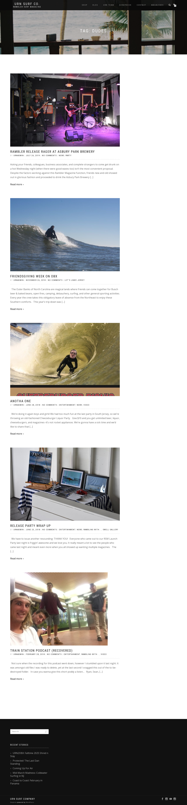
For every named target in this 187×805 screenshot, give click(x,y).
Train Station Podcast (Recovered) (41, 650)
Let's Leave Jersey (75, 280)
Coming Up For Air (23, 768)
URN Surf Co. (27, 4)
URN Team (108, 5)
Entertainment (67, 405)
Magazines (157, 5)
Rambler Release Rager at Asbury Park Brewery (52, 151)
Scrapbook (125, 5)
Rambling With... (93, 530)
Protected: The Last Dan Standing (24, 762)
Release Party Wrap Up (30, 526)
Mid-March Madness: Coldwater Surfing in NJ (28, 774)
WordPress (30, 802)
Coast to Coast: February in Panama (26, 782)
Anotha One (20, 401)
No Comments (49, 156)
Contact (141, 5)
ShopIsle (13, 802)
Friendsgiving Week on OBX (33, 276)
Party (69, 156)
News (61, 156)
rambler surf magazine (27, 7)
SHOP (84, 5)
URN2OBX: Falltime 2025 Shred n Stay (29, 754)
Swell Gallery (110, 530)
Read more (16, 184)
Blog (95, 5)
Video (87, 405)
